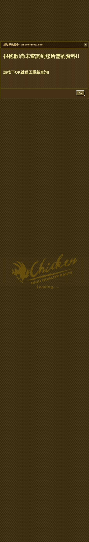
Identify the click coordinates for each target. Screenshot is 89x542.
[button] (85, 45)
